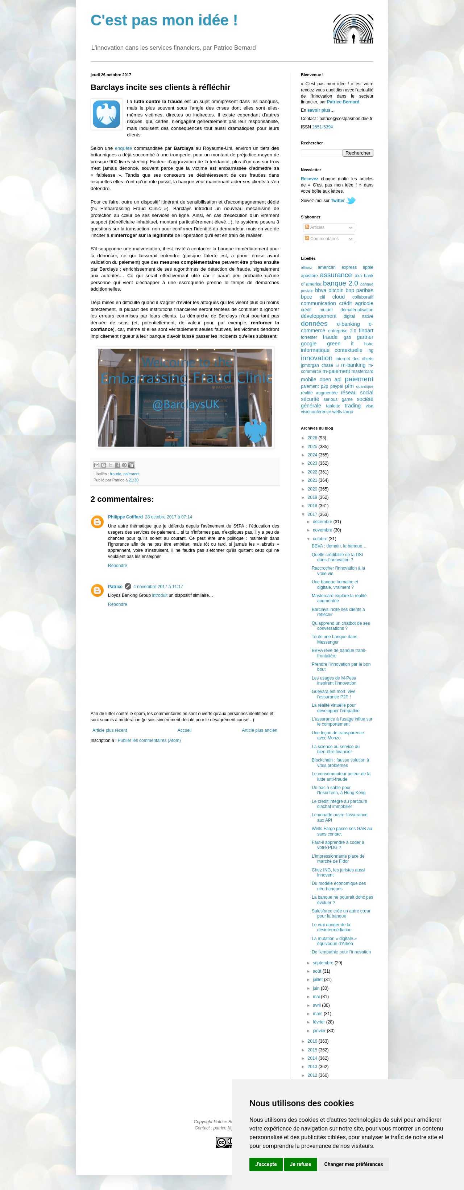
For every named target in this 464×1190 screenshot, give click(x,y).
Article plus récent (109, 730)
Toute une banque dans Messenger (334, 639)
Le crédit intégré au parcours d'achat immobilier (339, 804)
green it (340, 343)
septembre (324, 962)
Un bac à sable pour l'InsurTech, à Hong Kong (339, 790)
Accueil (185, 730)
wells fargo (342, 411)
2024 (313, 454)
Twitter (338, 200)
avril (317, 1005)
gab (347, 337)
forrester (309, 337)
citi (322, 297)
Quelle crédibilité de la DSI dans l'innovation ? (337, 557)
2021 (313, 480)
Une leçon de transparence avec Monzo (338, 735)
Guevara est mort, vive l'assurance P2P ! (334, 694)
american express (337, 267)
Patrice (115, 586)
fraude (115, 474)
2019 (313, 497)
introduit (159, 595)
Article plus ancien (259, 730)
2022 (313, 472)
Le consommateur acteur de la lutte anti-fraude (341, 776)
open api (330, 379)
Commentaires (322, 238)
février (319, 1022)
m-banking (353, 365)
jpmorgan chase (317, 365)
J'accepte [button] (266, 1164)
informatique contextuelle (331, 350)
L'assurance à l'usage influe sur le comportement (342, 722)
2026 (313, 437)
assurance (336, 275)
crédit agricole (356, 303)
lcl (337, 366)
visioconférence (316, 411)
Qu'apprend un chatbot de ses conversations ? (341, 626)
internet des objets (354, 358)
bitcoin (336, 290)
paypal (336, 386)
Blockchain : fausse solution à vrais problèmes (340, 763)
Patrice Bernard (343, 101)
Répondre (117, 565)
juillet (318, 979)
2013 (313, 1066)
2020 (313, 489)
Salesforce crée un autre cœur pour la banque (341, 913)
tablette (333, 406)
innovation (316, 358)
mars (318, 1013)
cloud (338, 297)
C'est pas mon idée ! (164, 20)
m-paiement (336, 371)
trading (353, 406)
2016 (313, 1041)
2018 (313, 505)
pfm (349, 386)
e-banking (348, 324)
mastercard (362, 371)
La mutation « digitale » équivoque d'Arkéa (334, 941)
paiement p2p (314, 386)
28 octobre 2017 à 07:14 (168, 517)
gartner (365, 337)
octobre (320, 538)
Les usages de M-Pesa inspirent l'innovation (334, 681)
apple (368, 267)
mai (317, 996)
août (318, 971)
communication (318, 303)
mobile (308, 379)
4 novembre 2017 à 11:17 (158, 586)
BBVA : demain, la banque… (339, 546)
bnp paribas (359, 290)
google (308, 343)
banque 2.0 (340, 283)
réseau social (357, 392)
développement (318, 316)
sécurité (310, 399)
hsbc (368, 343)
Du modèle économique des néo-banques (339, 886)
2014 (313, 1058)
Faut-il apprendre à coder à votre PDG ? (338, 845)
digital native (358, 316)
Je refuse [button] (300, 1164)
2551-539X (323, 127)
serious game (338, 399)
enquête (123, 148)
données (314, 323)
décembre (323, 521)
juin (317, 988)
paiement (131, 474)
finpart (366, 330)
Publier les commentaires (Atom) (149, 740)
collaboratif (362, 297)
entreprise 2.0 (342, 330)
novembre (323, 530)
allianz (306, 267)
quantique (364, 386)
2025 (313, 446)
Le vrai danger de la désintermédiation (332, 927)
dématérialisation (356, 309)
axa (358, 275)
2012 (313, 1075)
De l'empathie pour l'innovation (341, 952)
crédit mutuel (316, 309)
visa (369, 406)
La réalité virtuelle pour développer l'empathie (336, 708)
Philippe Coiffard (125, 517)
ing (370, 350)
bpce (306, 297)
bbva (320, 290)
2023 (313, 463)
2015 (313, 1049)
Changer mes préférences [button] (353, 1164)
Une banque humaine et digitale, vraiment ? (335, 584)
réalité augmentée (319, 392)
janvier (320, 1030)
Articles (314, 227)
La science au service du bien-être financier (336, 749)
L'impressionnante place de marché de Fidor (338, 859)
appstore (309, 275)
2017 (313, 514)
